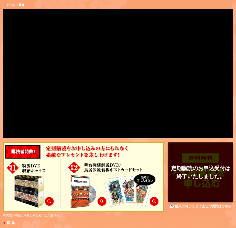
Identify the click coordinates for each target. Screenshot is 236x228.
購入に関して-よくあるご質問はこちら (200, 206)
